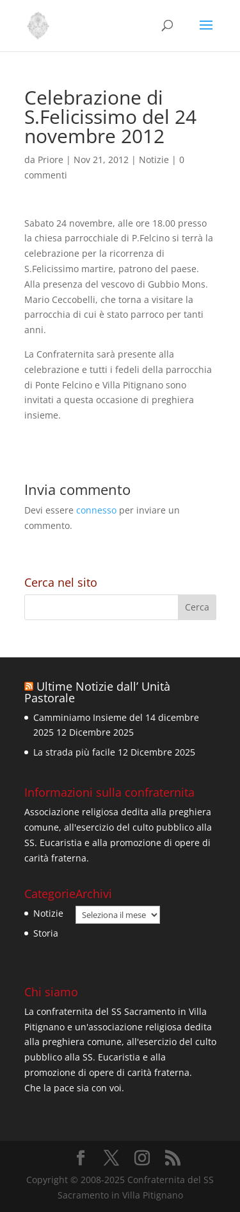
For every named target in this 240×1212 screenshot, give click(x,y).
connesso (96, 510)
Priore (50, 159)
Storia (45, 933)
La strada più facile (74, 752)
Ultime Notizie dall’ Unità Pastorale (97, 692)
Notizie (154, 159)
